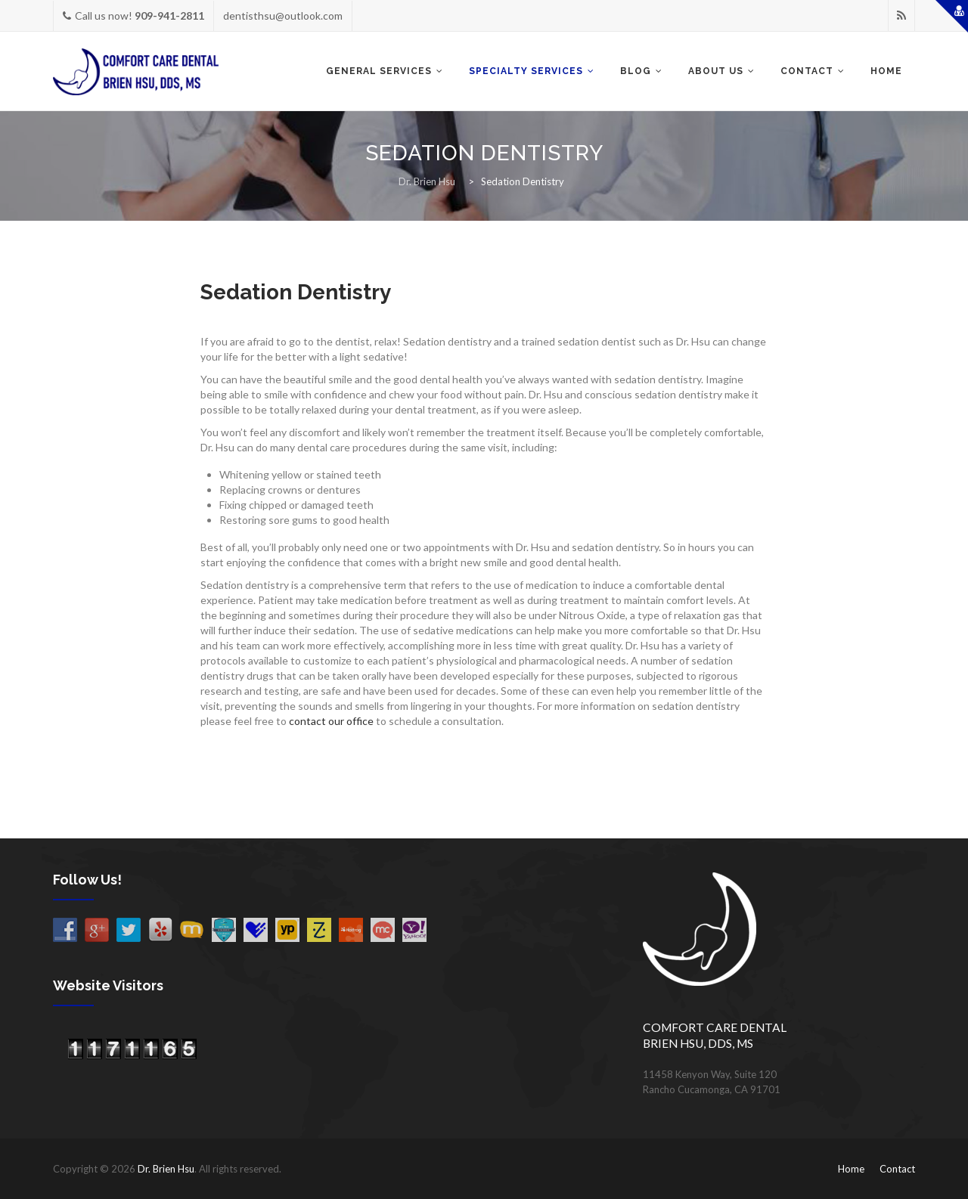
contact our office (331, 720)
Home (886, 71)
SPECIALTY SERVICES (526, 71)
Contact (897, 1169)
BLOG (635, 71)
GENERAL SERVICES (379, 71)
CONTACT (806, 71)
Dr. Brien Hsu (166, 1169)
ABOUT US (715, 71)
